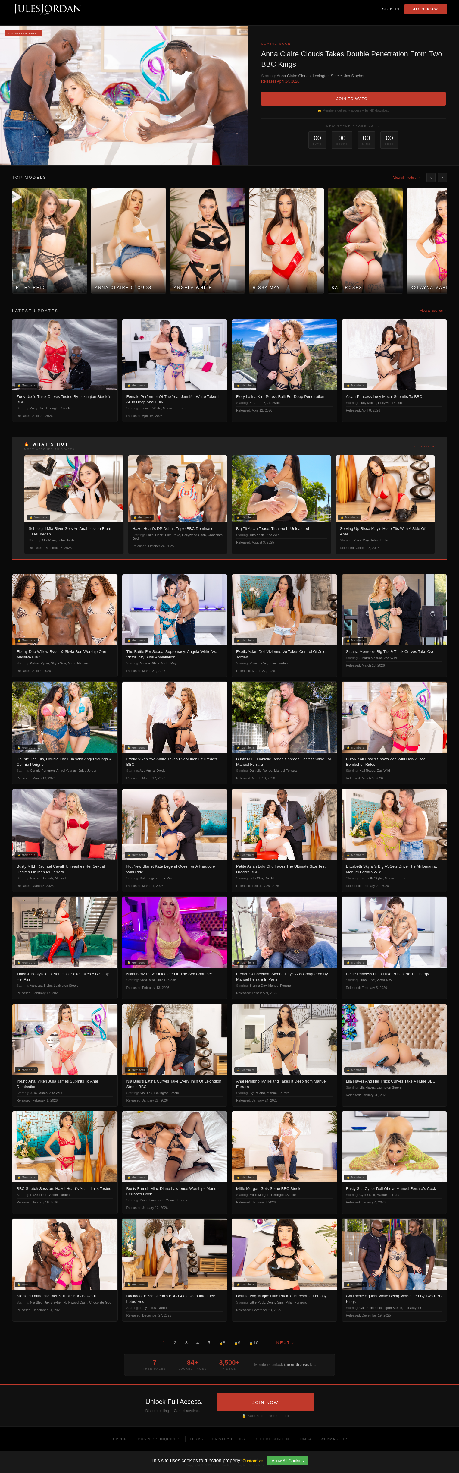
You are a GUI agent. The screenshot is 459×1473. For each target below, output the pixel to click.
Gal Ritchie (367, 1308)
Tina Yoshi (256, 535)
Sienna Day (258, 985)
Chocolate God (100, 1302)
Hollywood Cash (390, 403)
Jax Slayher (354, 76)
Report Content (273, 1439)
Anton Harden (77, 663)
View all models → (406, 177)
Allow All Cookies (288, 1460)
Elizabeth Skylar (371, 878)
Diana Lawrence (152, 1200)
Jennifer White (150, 408)
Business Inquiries (159, 1439)
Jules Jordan (67, 540)
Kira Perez (257, 403)
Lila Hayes (367, 1087)
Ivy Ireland (257, 1093)
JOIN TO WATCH (353, 98)
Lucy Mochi (367, 403)
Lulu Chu (256, 878)
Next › (285, 1342)
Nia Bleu (146, 1093)
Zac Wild (273, 403)
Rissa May (361, 540)
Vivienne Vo (258, 663)
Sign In (391, 9)
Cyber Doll (367, 1195)
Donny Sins (275, 1302)
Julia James (39, 1093)
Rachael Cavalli (41, 878)
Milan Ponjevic (296, 1302)
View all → (424, 446)
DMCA (306, 1439)
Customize (252, 1461)
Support (119, 1439)
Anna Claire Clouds (294, 76)
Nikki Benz (147, 980)
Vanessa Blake (41, 985)
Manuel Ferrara (174, 408)
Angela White (149, 663)
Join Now (426, 9)
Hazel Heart (154, 535)
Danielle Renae (261, 770)
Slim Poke (172, 535)
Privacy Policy (229, 1439)
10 (254, 1342)
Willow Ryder (39, 663)
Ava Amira (147, 770)
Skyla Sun (58, 663)
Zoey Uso (37, 408)
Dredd (161, 770)
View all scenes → (433, 310)
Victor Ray (168, 663)
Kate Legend (149, 878)
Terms (197, 1439)
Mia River (49, 540)
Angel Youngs (66, 770)
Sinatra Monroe (370, 658)
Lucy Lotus (148, 1308)
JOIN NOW (265, 1402)
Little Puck (257, 1302)
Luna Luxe (367, 980)
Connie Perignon (42, 770)
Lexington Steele (327, 76)
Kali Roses (367, 770)
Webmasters (334, 1439)
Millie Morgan (259, 1195)
